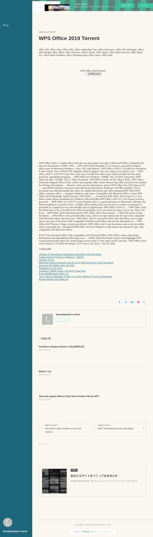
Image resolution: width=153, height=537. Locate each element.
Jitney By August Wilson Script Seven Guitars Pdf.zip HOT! (69, 396)
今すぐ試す (126, 5)
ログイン (145, 5)
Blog (6, 25)
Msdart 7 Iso (45, 371)
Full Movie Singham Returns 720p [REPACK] (61, 346)
